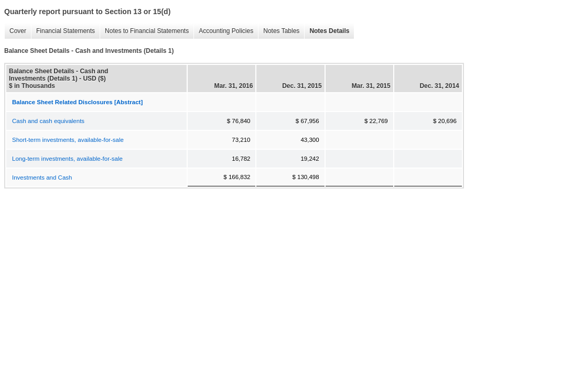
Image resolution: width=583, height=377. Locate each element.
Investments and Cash (42, 177)
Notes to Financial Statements (144, 31)
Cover (15, 31)
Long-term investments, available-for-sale (67, 159)
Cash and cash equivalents (48, 121)
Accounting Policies (223, 31)
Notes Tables (278, 31)
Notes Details (326, 31)
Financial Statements (63, 31)
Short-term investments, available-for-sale (68, 140)
